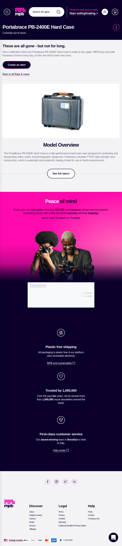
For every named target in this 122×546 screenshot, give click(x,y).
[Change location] (16, 540)
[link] (21, 12)
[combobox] (46, 12)
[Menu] (7, 12)
